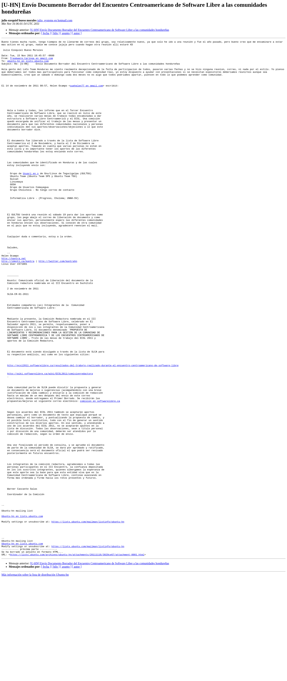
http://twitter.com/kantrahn (58, 305)
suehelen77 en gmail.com (86, 95)
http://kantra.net (13, 302)
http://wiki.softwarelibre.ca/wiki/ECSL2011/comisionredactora (50, 440)
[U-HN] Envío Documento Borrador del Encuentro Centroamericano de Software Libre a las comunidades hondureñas (99, 29)
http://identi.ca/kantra (17, 305)
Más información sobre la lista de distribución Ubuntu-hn (35, 677)
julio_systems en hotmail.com (54, 20)
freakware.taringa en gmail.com (31, 62)
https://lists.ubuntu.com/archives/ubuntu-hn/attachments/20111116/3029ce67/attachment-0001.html (77, 657)
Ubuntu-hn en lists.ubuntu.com (22, 611)
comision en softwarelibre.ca (100, 473)
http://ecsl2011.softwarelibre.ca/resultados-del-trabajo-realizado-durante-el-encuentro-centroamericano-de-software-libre (92, 430)
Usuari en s (31, 200)
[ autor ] (77, 33)
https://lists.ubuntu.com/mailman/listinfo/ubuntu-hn (87, 618)
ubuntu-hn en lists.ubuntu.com (28, 65)
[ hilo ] (56, 33)
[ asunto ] (65, 33)
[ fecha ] (46, 33)
